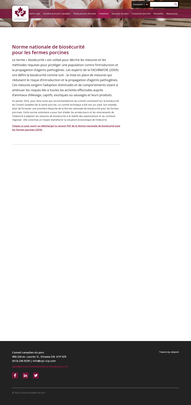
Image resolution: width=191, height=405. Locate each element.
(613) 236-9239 (21, 361)
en (147, 4)
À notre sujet (33, 13)
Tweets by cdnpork (169, 352)
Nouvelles (158, 13)
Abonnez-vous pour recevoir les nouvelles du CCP (40, 366)
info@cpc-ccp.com (44, 361)
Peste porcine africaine (84, 13)
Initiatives (103, 13)
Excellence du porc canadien (56, 13)
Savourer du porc (120, 13)
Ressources (172, 13)
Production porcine (141, 13)
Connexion (138, 4)
